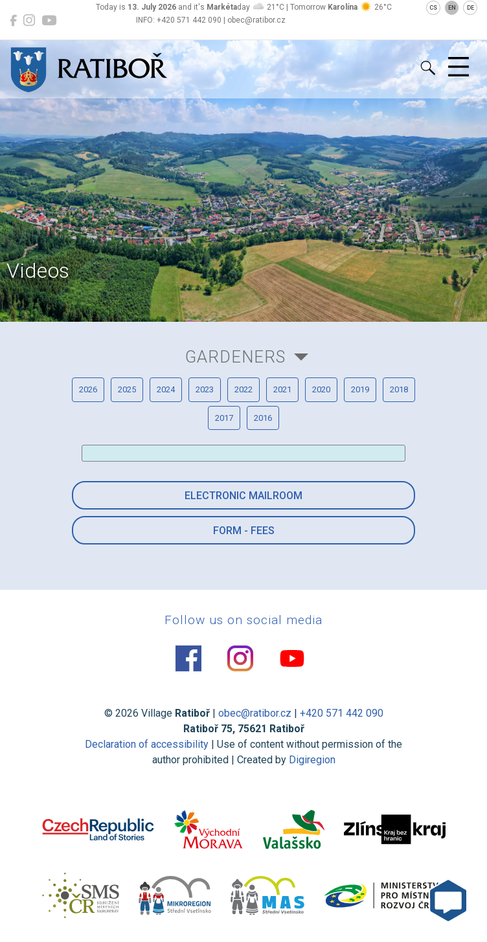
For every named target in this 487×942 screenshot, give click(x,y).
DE (470, 8)
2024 (166, 389)
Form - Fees (244, 530)
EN (452, 8)
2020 (321, 389)
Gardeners (235, 356)
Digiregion (312, 760)
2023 (205, 389)
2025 (127, 389)
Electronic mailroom (243, 495)
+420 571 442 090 (341, 713)
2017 (224, 418)
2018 (399, 389)
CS (433, 8)
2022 (243, 389)
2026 (88, 389)
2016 (263, 418)
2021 (282, 389)
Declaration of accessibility (147, 744)
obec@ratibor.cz (254, 713)
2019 (360, 389)
